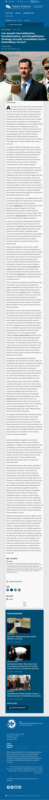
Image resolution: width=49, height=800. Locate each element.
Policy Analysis (6, 29)
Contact (9, 743)
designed (20, 274)
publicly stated (11, 399)
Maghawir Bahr (21, 215)
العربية (18, 49)
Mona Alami (7, 46)
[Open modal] (15, 25)
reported (20, 226)
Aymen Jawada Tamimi (21, 335)
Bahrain (20, 20)
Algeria (14, 20)
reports (22, 292)
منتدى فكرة (9, 16)
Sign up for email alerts (17, 708)
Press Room (10, 745)
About (18, 13)
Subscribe (9, 747)
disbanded (17, 206)
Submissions (28, 13)
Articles (9, 13)
